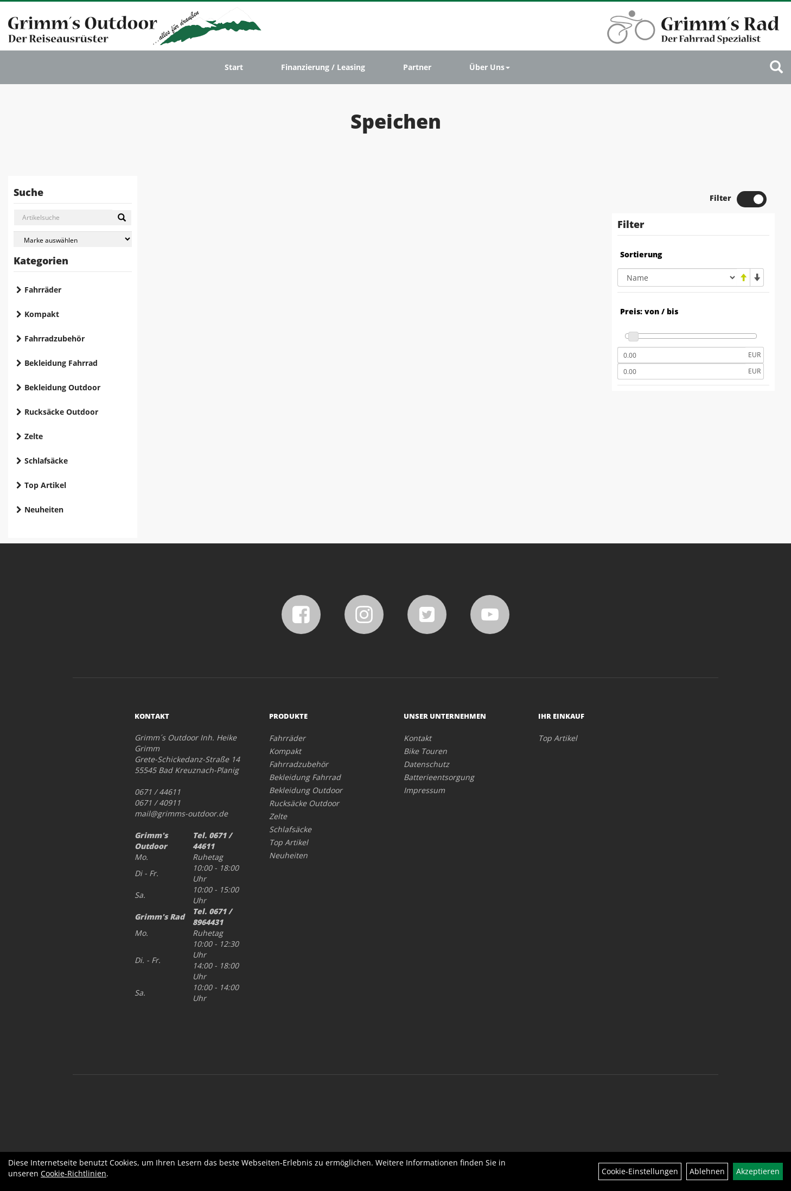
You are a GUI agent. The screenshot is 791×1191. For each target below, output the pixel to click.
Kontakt (417, 738)
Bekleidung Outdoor (62, 387)
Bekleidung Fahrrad (61, 363)
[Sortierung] (677, 277)
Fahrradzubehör (54, 338)
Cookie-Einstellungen (640, 1171)
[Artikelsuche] (776, 68)
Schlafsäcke (46, 460)
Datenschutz (426, 764)
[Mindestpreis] (681, 355)
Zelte (33, 436)
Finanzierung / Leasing (323, 67)
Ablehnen (707, 1171)
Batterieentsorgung (439, 777)
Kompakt (41, 314)
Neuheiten (43, 509)
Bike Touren (425, 751)
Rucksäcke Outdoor (61, 412)
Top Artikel (45, 485)
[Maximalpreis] (681, 371)
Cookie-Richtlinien (73, 1173)
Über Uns (489, 67)
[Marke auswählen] (73, 239)
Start (234, 67)
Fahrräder (42, 289)
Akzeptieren (758, 1171)
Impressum (424, 790)
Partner (417, 67)
